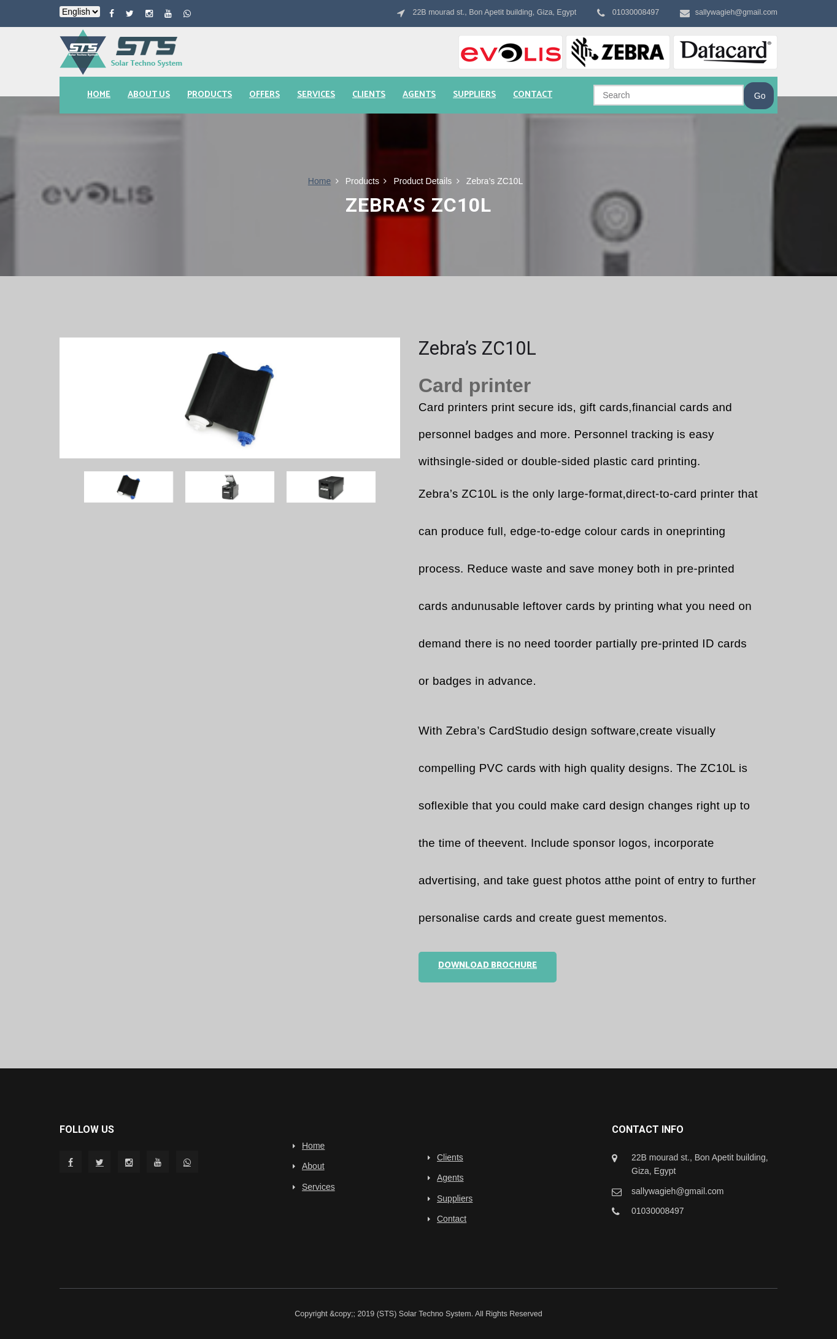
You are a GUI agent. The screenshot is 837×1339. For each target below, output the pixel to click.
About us (149, 95)
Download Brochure (487, 966)
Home (98, 95)
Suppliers (474, 95)
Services (316, 95)
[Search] (668, 95)
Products (209, 95)
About (313, 1166)
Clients (368, 95)
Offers (264, 95)
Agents (419, 95)
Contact (532, 95)
